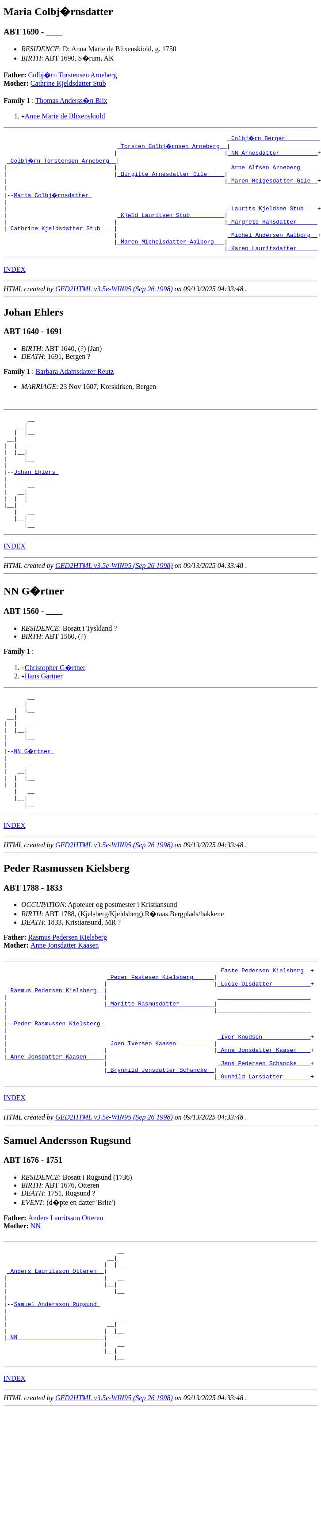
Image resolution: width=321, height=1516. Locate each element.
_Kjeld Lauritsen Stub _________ (170, 225)
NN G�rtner (34, 801)
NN (36, 1309)
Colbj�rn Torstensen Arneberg (72, 75)
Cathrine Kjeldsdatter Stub (68, 83)
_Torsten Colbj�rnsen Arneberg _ (172, 146)
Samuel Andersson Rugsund (57, 1399)
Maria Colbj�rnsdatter (53, 202)
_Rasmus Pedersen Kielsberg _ (55, 1056)
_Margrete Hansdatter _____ (272, 233)
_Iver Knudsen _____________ (264, 1112)
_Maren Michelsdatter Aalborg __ (170, 257)
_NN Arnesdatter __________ (272, 154)
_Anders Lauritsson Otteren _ (55, 1360)
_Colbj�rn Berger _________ (274, 138)
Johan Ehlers (36, 501)
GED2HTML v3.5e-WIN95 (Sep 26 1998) (114, 306)
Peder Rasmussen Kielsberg (58, 1096)
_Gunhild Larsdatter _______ (264, 1160)
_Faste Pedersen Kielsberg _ (264, 1032)
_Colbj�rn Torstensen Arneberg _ (62, 162)
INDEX (15, 286)
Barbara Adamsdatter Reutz (74, 388)
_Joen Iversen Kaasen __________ (160, 1120)
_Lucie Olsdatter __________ (264, 1048)
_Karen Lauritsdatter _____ (272, 265)
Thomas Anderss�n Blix (71, 100)
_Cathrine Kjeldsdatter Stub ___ (60, 241)
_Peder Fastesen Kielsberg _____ (160, 1040)
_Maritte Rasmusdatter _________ (160, 1072)
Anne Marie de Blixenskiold (65, 116)
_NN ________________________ (55, 1439)
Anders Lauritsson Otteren (65, 1301)
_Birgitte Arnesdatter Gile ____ (170, 178)
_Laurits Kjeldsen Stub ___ (272, 217)
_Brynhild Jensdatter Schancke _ (160, 1152)
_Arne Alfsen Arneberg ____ (272, 170)
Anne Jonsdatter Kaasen (65, 1006)
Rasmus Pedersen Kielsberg (67, 998)
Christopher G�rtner (55, 707)
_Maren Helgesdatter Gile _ (272, 186)
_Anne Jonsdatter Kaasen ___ (264, 1128)
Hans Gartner (44, 716)
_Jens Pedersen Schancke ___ (264, 1144)
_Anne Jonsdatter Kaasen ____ (55, 1136)
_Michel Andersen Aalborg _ (272, 249)
